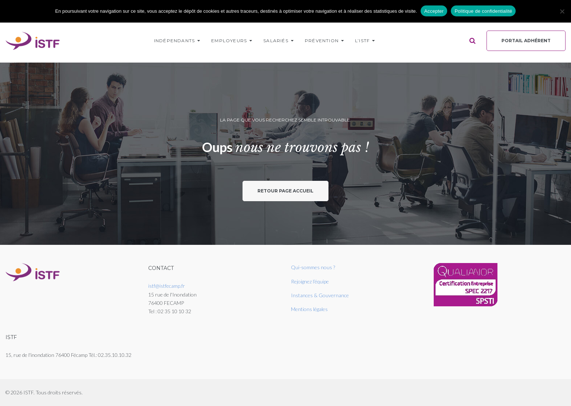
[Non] (562, 11)
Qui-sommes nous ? (313, 267)
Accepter (434, 11)
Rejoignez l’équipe (310, 281)
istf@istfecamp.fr (166, 286)
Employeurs (229, 40)
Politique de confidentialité (483, 11)
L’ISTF (362, 40)
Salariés (275, 40)
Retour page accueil (285, 191)
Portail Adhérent (526, 40)
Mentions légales (309, 309)
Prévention (322, 40)
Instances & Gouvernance (320, 295)
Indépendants (174, 40)
